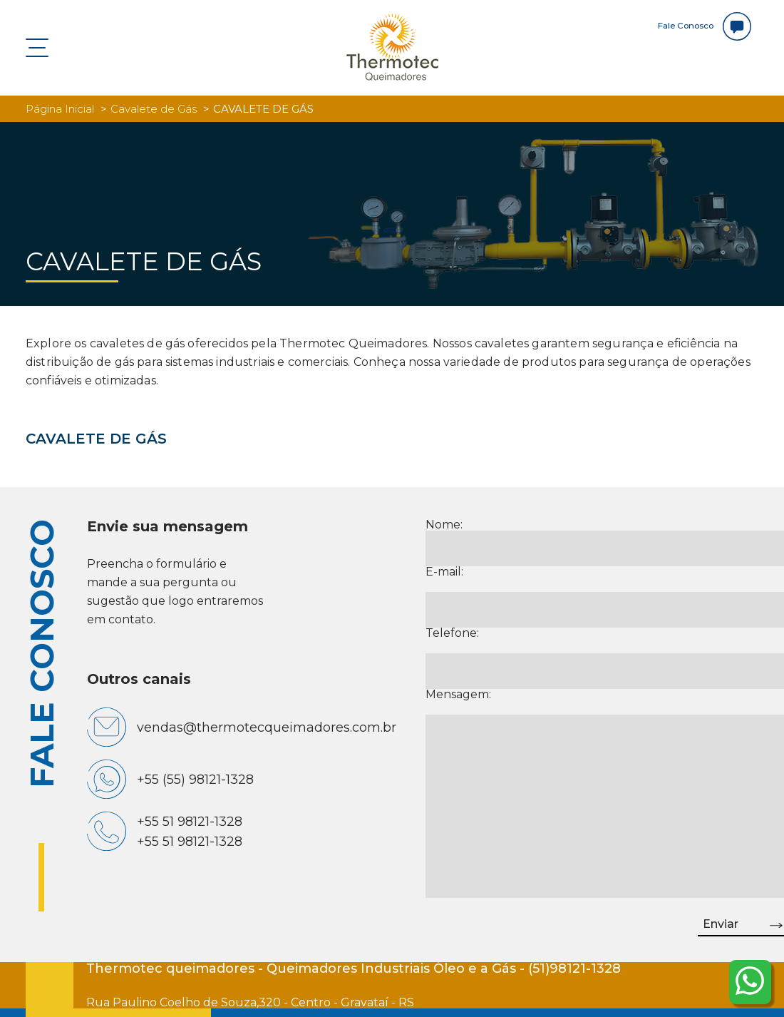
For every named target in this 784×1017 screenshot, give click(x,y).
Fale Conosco (699, 26)
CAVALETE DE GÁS (96, 438)
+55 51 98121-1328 (189, 821)
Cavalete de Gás (153, 109)
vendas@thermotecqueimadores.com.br (266, 727)
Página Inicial (60, 109)
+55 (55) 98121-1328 (195, 779)
